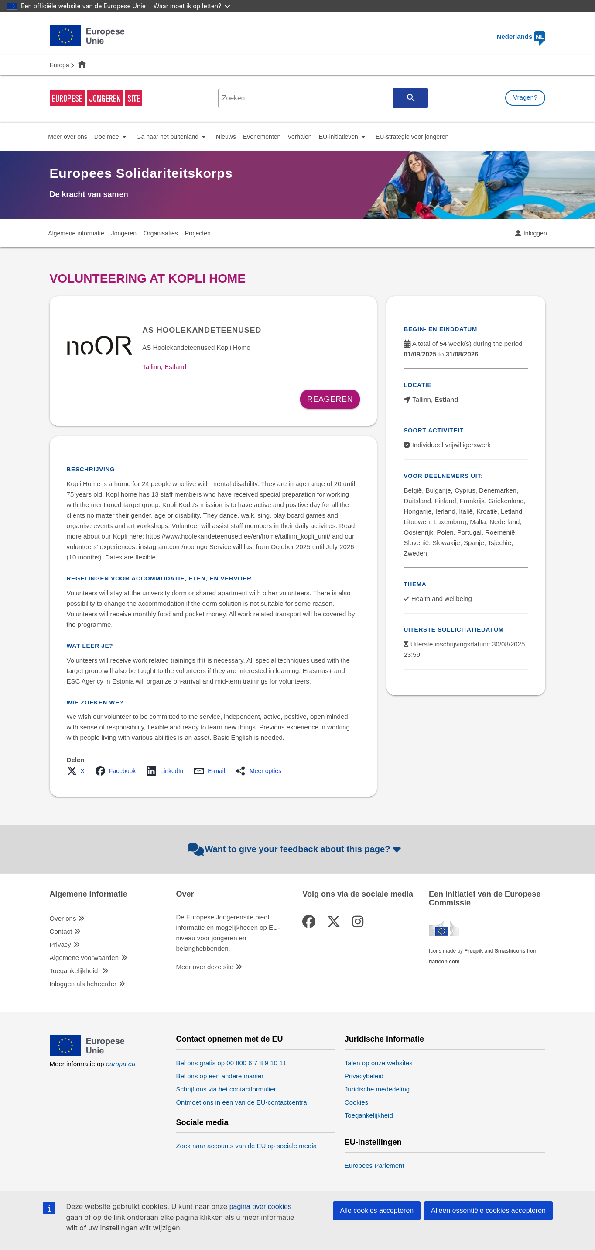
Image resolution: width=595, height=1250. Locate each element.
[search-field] (322, 98)
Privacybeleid (364, 1076)
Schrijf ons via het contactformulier (226, 1089)
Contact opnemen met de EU (229, 1039)
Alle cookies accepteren (377, 1210)
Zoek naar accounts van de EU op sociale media (246, 1146)
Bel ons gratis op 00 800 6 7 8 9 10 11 (231, 1063)
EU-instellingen (373, 1142)
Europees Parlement (374, 1165)
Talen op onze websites (379, 1063)
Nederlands (521, 36)
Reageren (330, 399)
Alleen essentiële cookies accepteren (488, 1210)
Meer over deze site (204, 966)
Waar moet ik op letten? (192, 6)
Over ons (63, 918)
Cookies (356, 1102)
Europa (59, 65)
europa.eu (121, 1063)
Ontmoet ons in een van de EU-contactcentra (241, 1102)
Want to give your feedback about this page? (296, 849)
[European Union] (87, 1053)
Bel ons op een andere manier (219, 1076)
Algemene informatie (88, 894)
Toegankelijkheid (75, 970)
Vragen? (525, 97)
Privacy (60, 944)
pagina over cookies (260, 1206)
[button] (78, 771)
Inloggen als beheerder (83, 984)
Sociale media (202, 1123)
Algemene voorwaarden (84, 957)
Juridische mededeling (377, 1089)
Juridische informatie (384, 1039)
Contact (61, 931)
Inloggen (535, 233)
